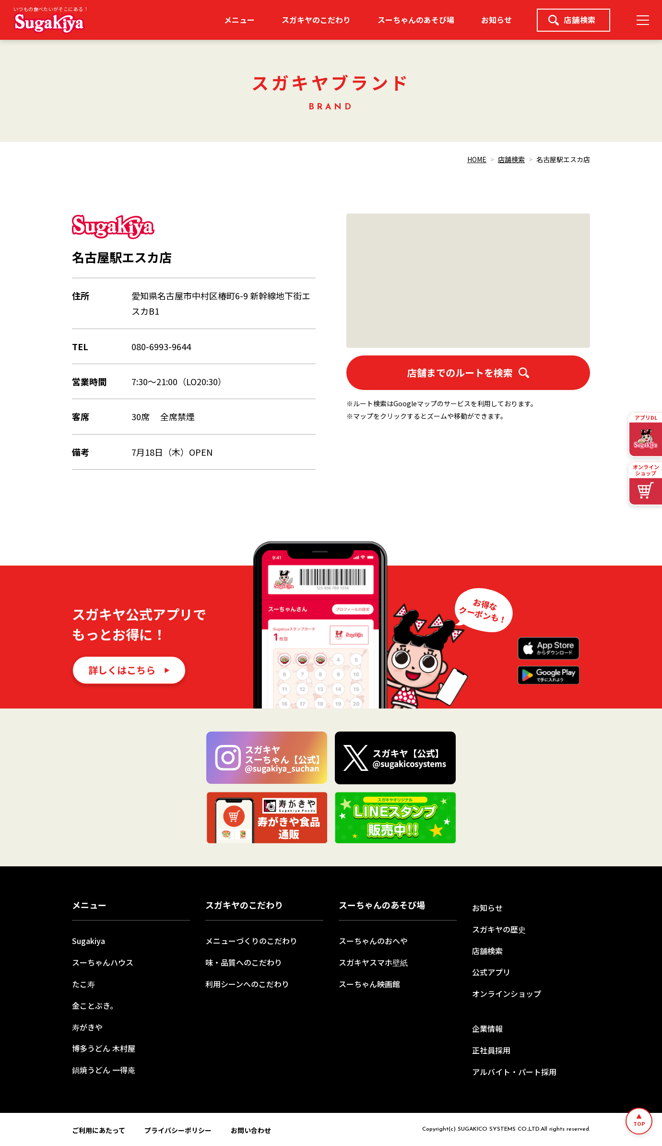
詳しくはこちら (121, 670)
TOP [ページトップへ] (639, 1123)
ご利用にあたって (98, 1130)
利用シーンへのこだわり (247, 984)
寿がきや (87, 1027)
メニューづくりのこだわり (251, 940)
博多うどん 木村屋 (103, 1048)
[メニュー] (642, 20)
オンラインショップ (506, 993)
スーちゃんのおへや (373, 940)
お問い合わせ (251, 1130)
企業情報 (487, 1028)
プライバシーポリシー (178, 1130)
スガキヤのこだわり (316, 19)
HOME (476, 159)
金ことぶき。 (95, 1005)
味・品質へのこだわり (243, 962)
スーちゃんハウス (102, 962)
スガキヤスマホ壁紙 (373, 962)
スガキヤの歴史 (499, 929)
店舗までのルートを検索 (468, 372)
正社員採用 (491, 1050)
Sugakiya (88, 940)
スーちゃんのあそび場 (416, 19)
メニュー (239, 19)
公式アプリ (491, 972)
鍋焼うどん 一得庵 (103, 1069)
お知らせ (496, 19)
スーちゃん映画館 (369, 984)
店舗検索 (572, 19)
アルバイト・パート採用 (514, 1071)
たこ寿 (83, 984)
